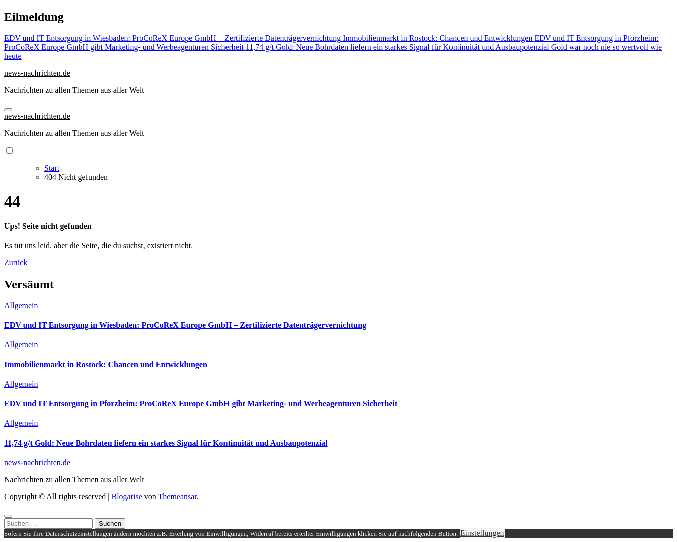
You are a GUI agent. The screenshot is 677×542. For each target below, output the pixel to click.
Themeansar (177, 496)
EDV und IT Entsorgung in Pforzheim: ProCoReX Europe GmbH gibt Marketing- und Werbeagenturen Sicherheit (200, 403)
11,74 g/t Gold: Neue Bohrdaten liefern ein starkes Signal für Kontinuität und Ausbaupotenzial (166, 443)
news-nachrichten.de (37, 73)
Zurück (15, 262)
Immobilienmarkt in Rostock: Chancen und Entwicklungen (105, 364)
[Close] (8, 516)
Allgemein (21, 305)
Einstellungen (482, 533)
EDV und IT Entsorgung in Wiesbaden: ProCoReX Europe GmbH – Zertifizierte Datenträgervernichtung (185, 325)
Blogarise (126, 496)
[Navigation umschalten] (8, 109)
